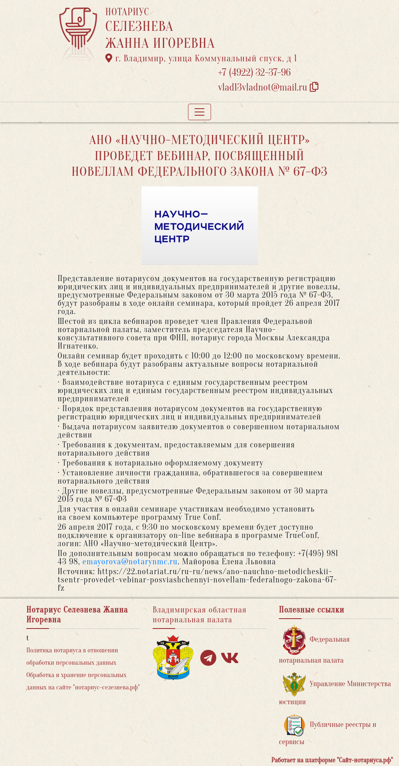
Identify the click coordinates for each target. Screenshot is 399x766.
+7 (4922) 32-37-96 (254, 72)
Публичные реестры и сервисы (327, 730)
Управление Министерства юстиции (335, 689)
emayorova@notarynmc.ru (130, 561)
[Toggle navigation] (199, 112)
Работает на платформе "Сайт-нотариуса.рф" (332, 760)
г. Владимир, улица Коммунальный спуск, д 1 (201, 58)
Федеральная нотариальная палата (314, 645)
